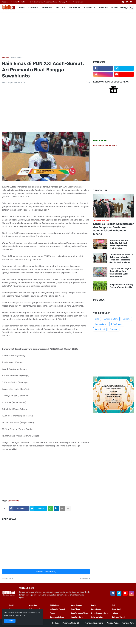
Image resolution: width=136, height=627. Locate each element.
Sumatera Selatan (57, 617)
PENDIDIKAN (100, 140)
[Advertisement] (68, 34)
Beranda (5, 58)
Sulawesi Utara (97, 617)
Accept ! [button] (9, 621)
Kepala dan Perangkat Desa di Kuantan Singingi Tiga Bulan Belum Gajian (120, 272)
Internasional (100, 324)
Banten (94, 605)
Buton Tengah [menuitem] (118, 8)
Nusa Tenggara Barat (99, 613)
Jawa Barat (116, 609)
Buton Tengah (76, 605)
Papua (52, 613)
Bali (113, 605)
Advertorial (100, 329)
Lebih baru (8, 578)
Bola (97, 319)
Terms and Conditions (94, 623)
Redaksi (5, 2)
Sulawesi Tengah (119, 617)
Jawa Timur (75, 609)
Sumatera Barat (77, 617)
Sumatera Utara (111, 319)
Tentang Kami (78, 2)
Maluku (115, 613)
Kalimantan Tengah (57, 609)
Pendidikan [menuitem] (74, 8)
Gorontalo (33, 605)
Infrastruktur (116, 324)
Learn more (20, 615)
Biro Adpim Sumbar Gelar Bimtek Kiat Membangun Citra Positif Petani (119, 244)
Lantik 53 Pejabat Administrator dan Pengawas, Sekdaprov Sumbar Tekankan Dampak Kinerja (113, 228)
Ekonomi (126, 319)
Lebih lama (83, 578)
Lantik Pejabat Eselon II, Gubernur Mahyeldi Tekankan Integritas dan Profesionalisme (121, 258)
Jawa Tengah (96, 609)
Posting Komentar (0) (46, 571)
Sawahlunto (16, 58)
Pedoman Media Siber (18, 2)
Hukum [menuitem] (102, 8)
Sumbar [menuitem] (32, 8)
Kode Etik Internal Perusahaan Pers (43, 2)
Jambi (11, 605)
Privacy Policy (64, 2)
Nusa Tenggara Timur (79, 613)
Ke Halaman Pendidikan (105, 145)
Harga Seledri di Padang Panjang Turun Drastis (121, 286)
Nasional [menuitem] (89, 8)
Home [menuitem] (22, 8)
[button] (126, 7)
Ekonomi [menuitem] (46, 8)
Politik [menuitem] (59, 8)
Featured (113, 329)
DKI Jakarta (54, 605)
